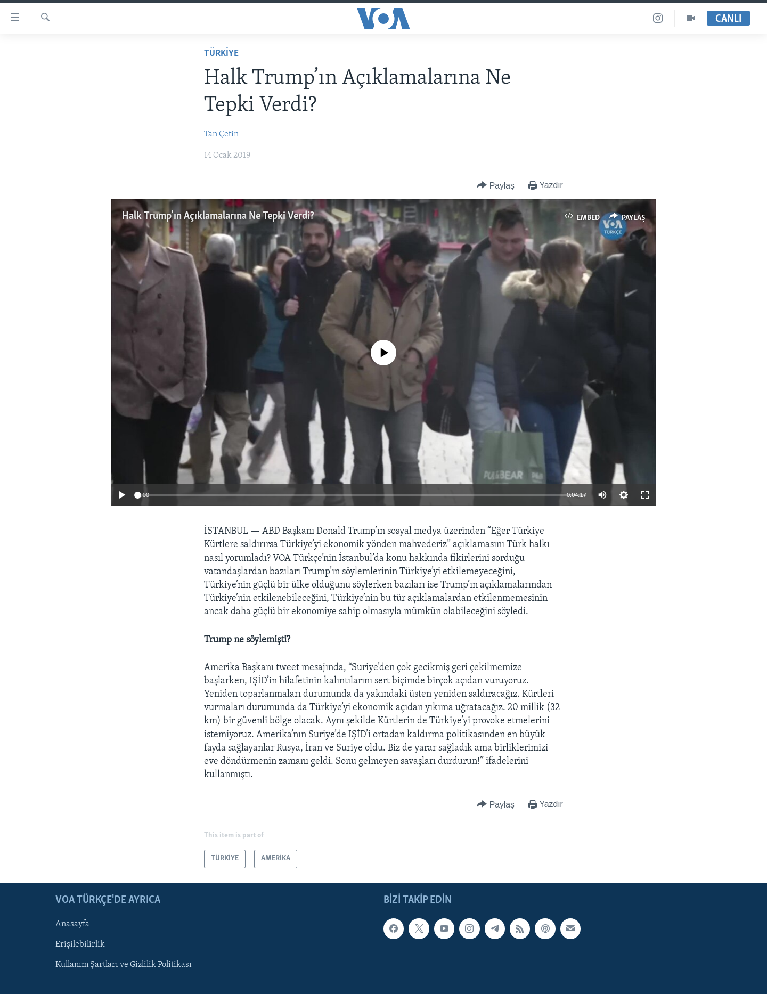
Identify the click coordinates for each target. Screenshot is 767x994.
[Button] (496, 185)
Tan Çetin (221, 134)
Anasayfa (72, 924)
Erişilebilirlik (80, 944)
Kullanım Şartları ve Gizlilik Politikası (123, 964)
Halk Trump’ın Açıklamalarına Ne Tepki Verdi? (218, 216)
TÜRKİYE (221, 53)
